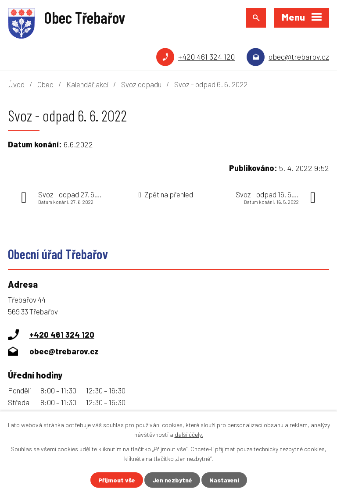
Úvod (16, 84)
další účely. (189, 434)
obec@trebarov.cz (299, 56)
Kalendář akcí (87, 84)
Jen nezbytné (172, 480)
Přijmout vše (116, 480)
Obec (45, 84)
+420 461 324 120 (206, 56)
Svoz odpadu (141, 84)
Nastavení (224, 480)
